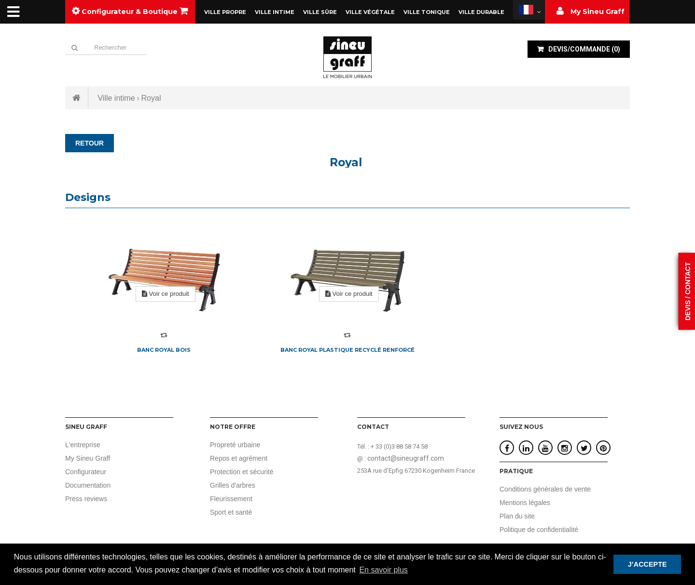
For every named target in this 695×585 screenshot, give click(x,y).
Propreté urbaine (235, 445)
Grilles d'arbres (232, 485)
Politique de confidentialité (539, 529)
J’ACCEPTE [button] (647, 564)
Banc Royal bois (164, 349)
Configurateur (85, 472)
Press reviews (86, 499)
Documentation (88, 485)
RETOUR (89, 143)
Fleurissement (231, 499)
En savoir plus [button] (383, 570)
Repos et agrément (238, 458)
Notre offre (232, 426)
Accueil (76, 97)
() (583, 49)
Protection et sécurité (242, 472)
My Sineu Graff (87, 458)
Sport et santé (231, 512)
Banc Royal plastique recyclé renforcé (347, 349)
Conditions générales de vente (545, 489)
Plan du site (517, 516)
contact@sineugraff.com (405, 458)
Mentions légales (525, 502)
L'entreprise (82, 445)
